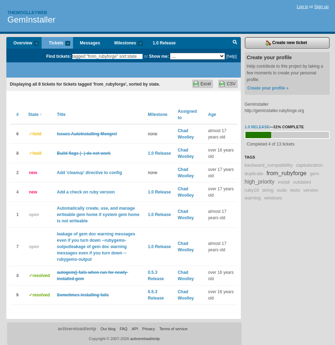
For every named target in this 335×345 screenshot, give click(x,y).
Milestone (157, 114)
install (284, 182)
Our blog (107, 329)
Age (212, 114)
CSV (231, 83)
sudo (282, 190)
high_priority (260, 182)
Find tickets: (58, 56)
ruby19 (252, 190)
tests (295, 190)
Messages (90, 43)
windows (273, 198)
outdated (302, 182)
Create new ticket (286, 43)
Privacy (148, 329)
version (310, 190)
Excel (206, 83)
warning (253, 198)
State (35, 114)
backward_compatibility (269, 165)
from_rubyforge (287, 173)
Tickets (56, 44)
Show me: (159, 56)
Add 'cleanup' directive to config (89, 172)
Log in (302, 6)
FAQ (123, 329)
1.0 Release (164, 43)
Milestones (125, 44)
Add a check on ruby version (86, 192)
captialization (309, 165)
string (267, 190)
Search (235, 43)
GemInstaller (31, 19)
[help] (231, 56)
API (135, 329)
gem (314, 173)
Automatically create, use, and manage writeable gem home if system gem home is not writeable (98, 214)
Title (61, 114)
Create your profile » (268, 88)
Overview (22, 44)
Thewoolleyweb (27, 12)
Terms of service (173, 329)
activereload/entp (77, 328)
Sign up (321, 6)
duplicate (254, 173)
